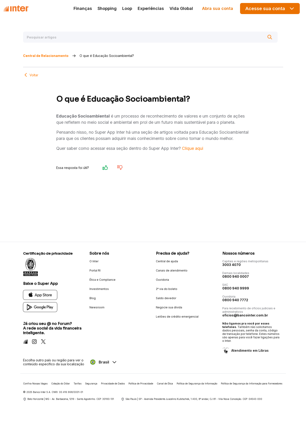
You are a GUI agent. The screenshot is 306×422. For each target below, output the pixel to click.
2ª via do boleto (166, 289)
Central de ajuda (167, 261)
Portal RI (95, 270)
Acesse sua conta (270, 8)
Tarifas (77, 383)
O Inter (93, 261)
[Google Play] (40, 307)
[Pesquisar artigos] (150, 37)
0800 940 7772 (235, 300)
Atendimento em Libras (249, 350)
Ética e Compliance (102, 279)
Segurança (91, 383)
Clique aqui (192, 148)
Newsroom (96, 307)
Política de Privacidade (140, 383)
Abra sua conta (217, 8)
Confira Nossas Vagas (35, 383)
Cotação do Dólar (60, 383)
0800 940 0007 (235, 276)
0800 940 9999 (235, 288)
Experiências (151, 8)
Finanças (83, 8)
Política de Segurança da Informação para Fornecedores (251, 383)
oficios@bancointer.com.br (245, 315)
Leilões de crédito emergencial (177, 316)
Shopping (107, 8)
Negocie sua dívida (169, 307)
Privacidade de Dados (113, 383)
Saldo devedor (166, 298)
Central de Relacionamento (45, 56)
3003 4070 (231, 265)
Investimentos (99, 289)
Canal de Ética (165, 383)
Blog (92, 298)
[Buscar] (270, 37)
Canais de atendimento (171, 270)
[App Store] (40, 294)
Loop (127, 8)
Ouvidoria (162, 279)
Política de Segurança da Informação (197, 383)
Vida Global (181, 8)
